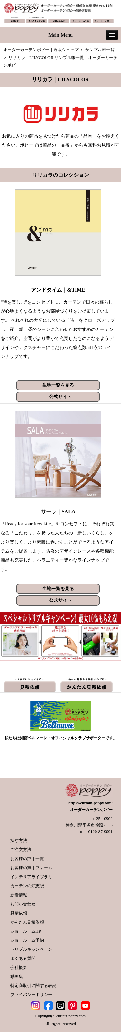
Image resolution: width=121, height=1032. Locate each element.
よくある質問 (22, 958)
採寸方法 (18, 840)
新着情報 (18, 894)
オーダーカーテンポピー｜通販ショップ (41, 49)
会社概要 (18, 967)
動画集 (16, 976)
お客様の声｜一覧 (27, 858)
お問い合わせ (22, 904)
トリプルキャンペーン (31, 949)
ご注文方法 (20, 849)
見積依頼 (18, 913)
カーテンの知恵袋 (27, 885)
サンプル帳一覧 (100, 49)
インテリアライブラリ (31, 876)
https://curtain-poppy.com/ (90, 803)
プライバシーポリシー (31, 994)
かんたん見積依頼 (27, 922)
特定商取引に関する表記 (33, 985)
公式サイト (60, 396)
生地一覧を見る (58, 385)
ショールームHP (25, 931)
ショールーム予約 (27, 940)
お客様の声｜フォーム (31, 867)
